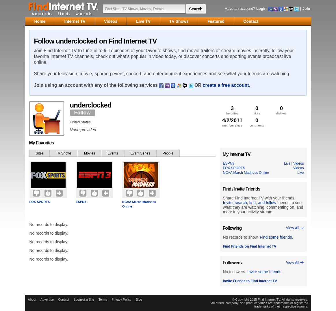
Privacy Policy (121, 299)
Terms (103, 299)
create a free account (226, 85)
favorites (232, 110)
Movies (89, 153)
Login (261, 8)
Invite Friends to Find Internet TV (250, 281)
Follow (82, 113)
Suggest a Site (83, 299)
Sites (40, 153)
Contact (63, 299)
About (32, 299)
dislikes (281, 110)
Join (306, 8)
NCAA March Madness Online (139, 204)
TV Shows (64, 153)
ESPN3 (81, 201)
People (168, 153)
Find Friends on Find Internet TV (249, 246)
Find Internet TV (63, 8)
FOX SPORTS (39, 201)
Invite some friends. (264, 271)
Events (112, 153)
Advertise (47, 299)
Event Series (140, 153)
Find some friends (276, 237)
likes (257, 110)
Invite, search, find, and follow (249, 202)
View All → (295, 227)
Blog (139, 299)
